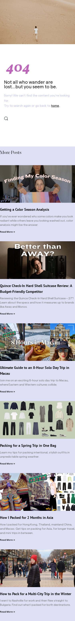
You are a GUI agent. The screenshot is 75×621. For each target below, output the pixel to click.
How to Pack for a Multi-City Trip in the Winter (35, 593)
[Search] (6, 118)
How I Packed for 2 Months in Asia (26, 517)
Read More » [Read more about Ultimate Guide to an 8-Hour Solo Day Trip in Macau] (7, 391)
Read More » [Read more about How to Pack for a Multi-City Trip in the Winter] (7, 612)
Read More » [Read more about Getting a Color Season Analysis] (7, 232)
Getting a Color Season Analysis (24, 209)
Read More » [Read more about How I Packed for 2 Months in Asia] (7, 540)
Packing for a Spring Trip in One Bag (28, 445)
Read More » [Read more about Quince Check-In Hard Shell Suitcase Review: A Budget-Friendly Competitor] (7, 314)
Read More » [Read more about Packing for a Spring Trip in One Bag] (7, 463)
